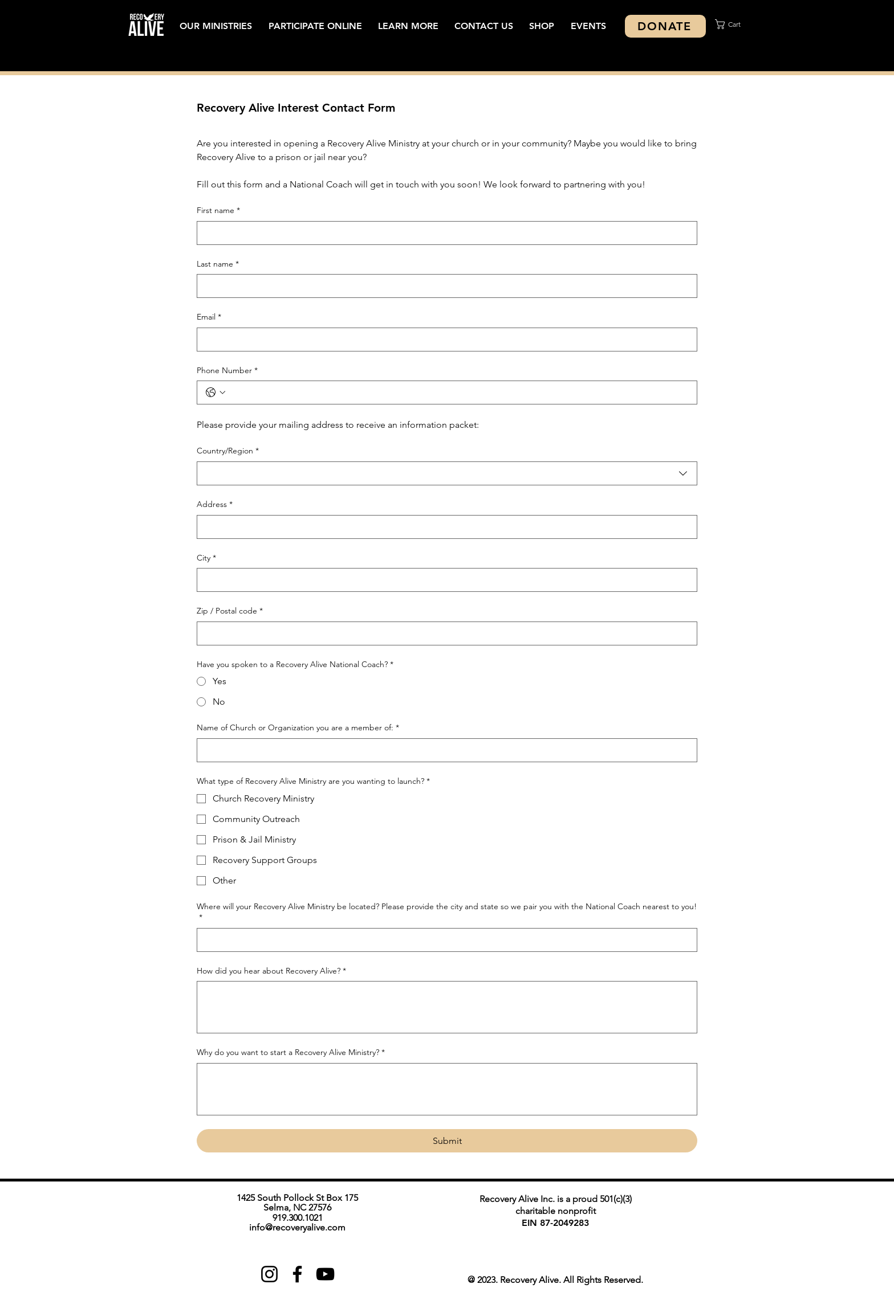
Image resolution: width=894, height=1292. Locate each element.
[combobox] (447, 473)
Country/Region (228, 451)
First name (218, 210)
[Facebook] (297, 1274)
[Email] (443, 339)
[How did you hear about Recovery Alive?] (447, 1007)
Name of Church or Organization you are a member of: (298, 728)
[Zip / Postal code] (443, 633)
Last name (218, 264)
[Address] (443, 527)
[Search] (714, 38)
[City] (443, 580)
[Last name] (443, 286)
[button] (216, 26)
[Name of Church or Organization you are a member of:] (443, 750)
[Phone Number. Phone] (458, 392)
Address (215, 504)
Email (209, 317)
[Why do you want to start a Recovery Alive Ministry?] (447, 1089)
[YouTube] (325, 1274)
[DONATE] (665, 26)
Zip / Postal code (230, 611)
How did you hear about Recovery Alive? (271, 971)
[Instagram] (269, 1274)
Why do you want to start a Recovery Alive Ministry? (291, 1052)
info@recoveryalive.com (297, 1227)
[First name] (443, 233)
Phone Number (227, 371)
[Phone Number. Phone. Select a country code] (215, 392)
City (206, 558)
